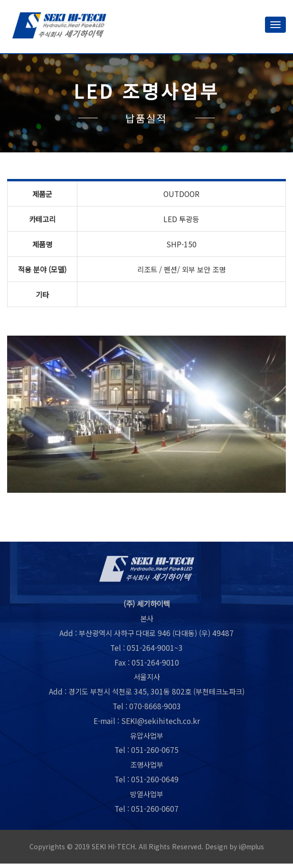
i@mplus (251, 847)
